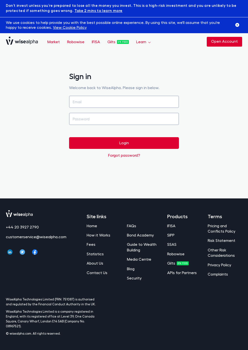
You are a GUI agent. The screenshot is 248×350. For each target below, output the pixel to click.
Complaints (218, 274)
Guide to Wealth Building (141, 247)
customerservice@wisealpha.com (36, 236)
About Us (95, 263)
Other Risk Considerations (221, 252)
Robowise (75, 41)
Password (81, 118)
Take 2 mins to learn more (98, 10)
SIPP (171, 235)
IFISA (96, 41)
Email (77, 101)
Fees (91, 244)
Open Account (224, 41)
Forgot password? (124, 155)
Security (134, 278)
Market (53, 41)
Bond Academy (140, 235)
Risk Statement (221, 240)
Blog (130, 268)
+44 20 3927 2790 (22, 227)
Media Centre (139, 259)
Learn (141, 41)
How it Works (98, 235)
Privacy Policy (219, 264)
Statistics (95, 253)
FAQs (131, 225)
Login (124, 142)
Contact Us (97, 272)
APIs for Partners (182, 272)
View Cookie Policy (70, 27)
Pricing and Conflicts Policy (221, 228)
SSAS (171, 244)
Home (92, 225)
